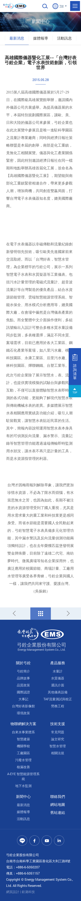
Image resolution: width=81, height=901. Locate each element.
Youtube (47, 840)
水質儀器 (57, 678)
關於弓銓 (23, 662)
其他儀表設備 (57, 692)
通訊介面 (57, 685)
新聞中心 (23, 796)
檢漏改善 (23, 767)
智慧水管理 (57, 746)
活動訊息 (64, 38)
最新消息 (16, 38)
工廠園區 (23, 753)
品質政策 (23, 685)
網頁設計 (12, 892)
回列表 (40, 613)
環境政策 (23, 713)
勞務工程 (57, 706)
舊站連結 (57, 812)
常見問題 (57, 732)
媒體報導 (40, 38)
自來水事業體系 (23, 732)
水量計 (58, 671)
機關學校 (23, 746)
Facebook (34, 840)
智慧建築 (23, 739)
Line (22, 840)
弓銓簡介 (23, 671)
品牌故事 (23, 678)
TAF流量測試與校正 (57, 699)
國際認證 (23, 692)
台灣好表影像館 (23, 706)
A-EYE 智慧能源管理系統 (23, 776)
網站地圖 (57, 804)
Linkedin (59, 840)
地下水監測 (23, 786)
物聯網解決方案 (23, 723)
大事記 (23, 699)
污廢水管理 (23, 760)
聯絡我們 (57, 796)
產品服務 (57, 662)
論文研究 (57, 739)
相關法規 (57, 753)
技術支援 (57, 723)
